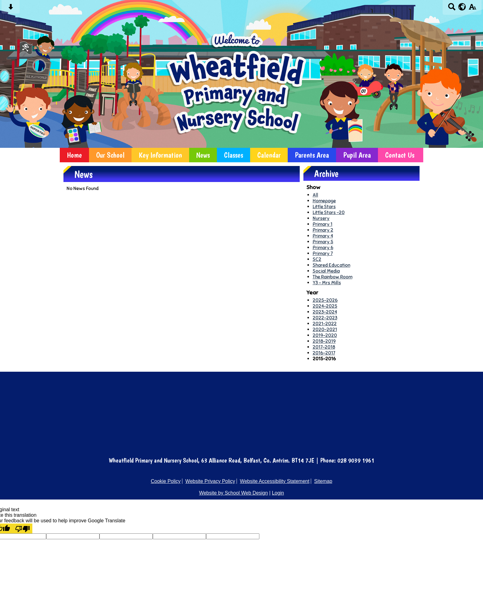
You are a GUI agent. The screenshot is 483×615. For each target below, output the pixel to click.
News (203, 155)
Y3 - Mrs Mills (327, 282)
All (315, 195)
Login (278, 493)
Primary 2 (323, 230)
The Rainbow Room (332, 277)
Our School (110, 155)
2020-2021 (325, 329)
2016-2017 (324, 353)
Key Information (160, 155)
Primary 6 (323, 247)
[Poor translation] (22, 528)
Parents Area (312, 155)
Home (74, 155)
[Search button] (451, 8)
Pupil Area (357, 155)
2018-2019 (324, 341)
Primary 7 (323, 253)
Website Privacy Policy (210, 481)
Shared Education (331, 265)
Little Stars (324, 206)
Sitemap (323, 481)
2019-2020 (325, 335)
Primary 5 (323, 242)
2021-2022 (325, 323)
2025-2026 (325, 300)
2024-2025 (325, 306)
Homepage (324, 201)
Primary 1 (322, 224)
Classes (233, 155)
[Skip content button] (10, 8)
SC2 (317, 259)
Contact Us (399, 155)
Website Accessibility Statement (275, 481)
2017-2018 (324, 347)
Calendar (269, 155)
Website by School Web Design (233, 493)
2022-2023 (325, 318)
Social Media (326, 271)
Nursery (321, 218)
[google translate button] (462, 6)
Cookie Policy (166, 481)
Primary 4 (323, 236)
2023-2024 (325, 312)
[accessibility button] (472, 8)
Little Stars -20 (329, 212)
